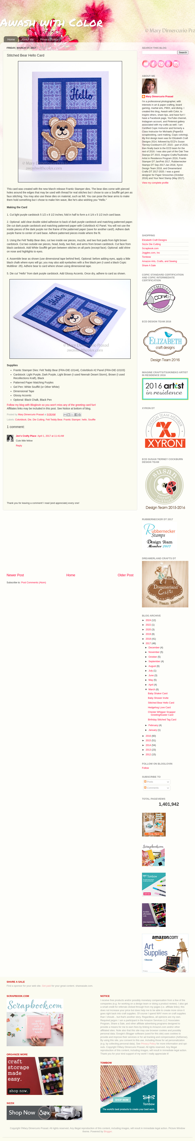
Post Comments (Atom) (33, 582)
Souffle (92, 419)
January (153, 730)
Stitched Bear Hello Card (161, 702)
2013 (149, 749)
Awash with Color (51, 22)
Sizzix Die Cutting (151, 244)
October (153, 657)
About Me (28, 39)
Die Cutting (38, 419)
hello (84, 419)
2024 (149, 620)
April (151, 684)
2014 (149, 745)
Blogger (108, 1131)
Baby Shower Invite (158, 698)
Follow (145, 768)
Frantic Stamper (72, 419)
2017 (149, 643)
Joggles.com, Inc (151, 252)
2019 (149, 634)
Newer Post (15, 575)
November (154, 652)
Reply (19, 445)
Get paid (46, 986)
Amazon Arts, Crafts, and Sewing (159, 261)
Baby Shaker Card (157, 693)
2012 (149, 754)
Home (11, 39)
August (153, 666)
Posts (148, 782)
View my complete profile (155, 182)
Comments (151, 788)
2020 (149, 629)
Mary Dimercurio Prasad (159, 96)
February (154, 725)
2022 (149, 625)
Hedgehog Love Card (159, 707)
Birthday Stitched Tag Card (162, 719)
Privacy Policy (49, 39)
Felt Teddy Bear (54, 419)
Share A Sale (149, 265)
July (151, 670)
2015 (149, 740)
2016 (149, 736)
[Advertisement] (70, 541)
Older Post (125, 575)
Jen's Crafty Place (26, 436)
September (155, 661)
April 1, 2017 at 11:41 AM (50, 436)
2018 (149, 639)
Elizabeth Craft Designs (154, 240)
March (152, 689)
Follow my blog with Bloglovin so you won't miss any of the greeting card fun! (51, 404)
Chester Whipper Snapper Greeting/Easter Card (162, 713)
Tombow (146, 257)
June (151, 675)
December (154, 647)
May (151, 680)
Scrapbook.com (150, 248)
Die (29, 419)
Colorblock (21, 419)
